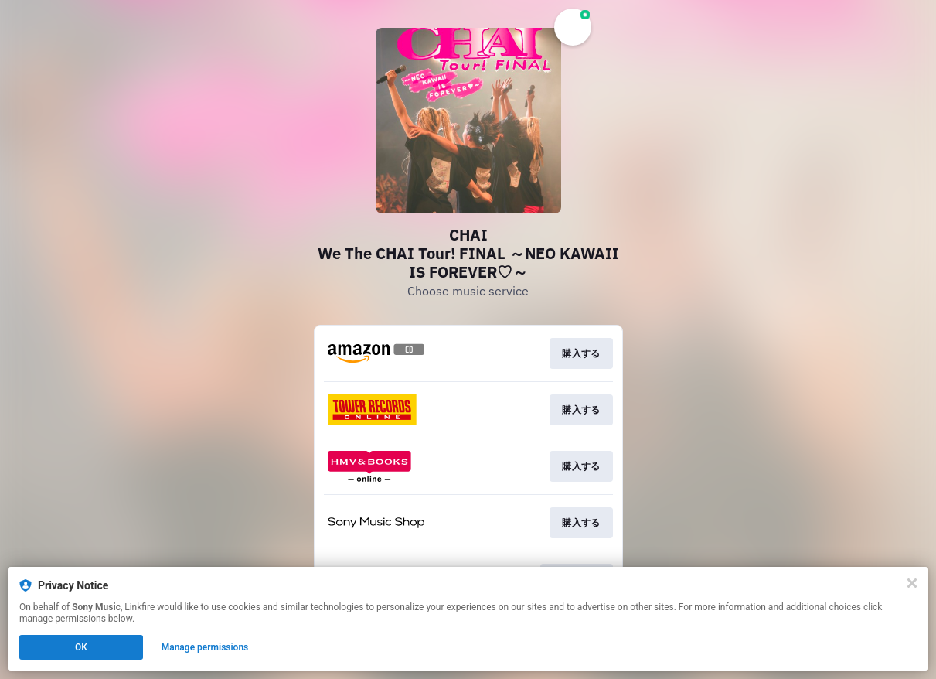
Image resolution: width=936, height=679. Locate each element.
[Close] (912, 583)
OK (81, 647)
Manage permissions (205, 647)
